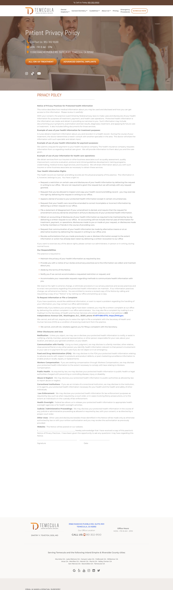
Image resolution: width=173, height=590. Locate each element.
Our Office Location (86, 530)
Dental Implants (64, 11)
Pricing (115, 11)
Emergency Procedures (125, 11)
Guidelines (93, 11)
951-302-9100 (51, 42)
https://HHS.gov (116, 316)
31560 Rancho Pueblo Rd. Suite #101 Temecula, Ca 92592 (62, 52)
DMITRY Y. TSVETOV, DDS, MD (44, 535)
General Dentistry (79, 11)
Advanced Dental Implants (79, 62)
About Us (105, 11)
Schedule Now (139, 11)
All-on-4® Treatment (41, 62)
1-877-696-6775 (101, 316)
